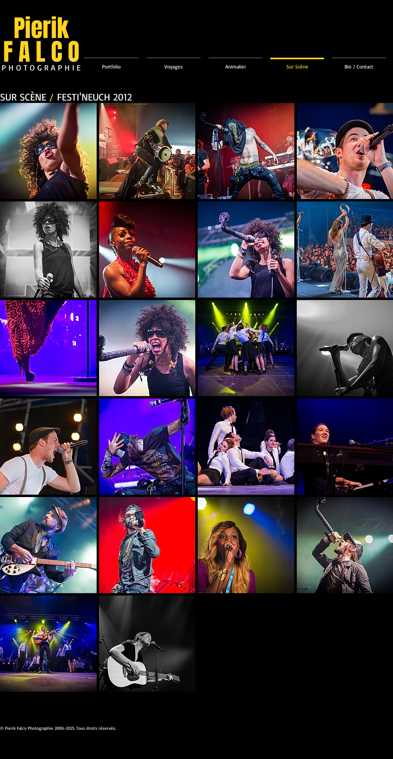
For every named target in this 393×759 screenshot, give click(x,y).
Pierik (41, 28)
